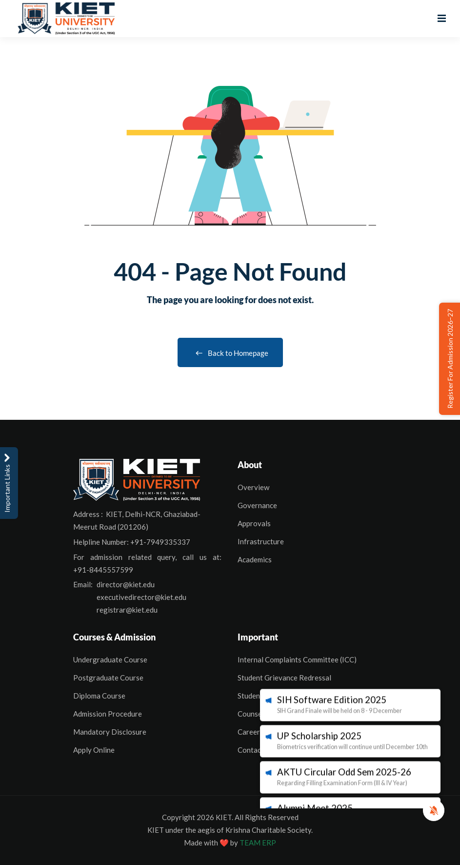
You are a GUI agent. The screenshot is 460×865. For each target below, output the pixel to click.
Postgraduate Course (108, 677)
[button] (433, 810)
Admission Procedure (107, 713)
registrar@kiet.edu (127, 609)
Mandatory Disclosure (109, 731)
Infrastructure (261, 541)
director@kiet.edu (126, 584)
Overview (253, 487)
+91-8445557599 (103, 569)
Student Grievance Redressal (284, 677)
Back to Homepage (230, 353)
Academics (255, 559)
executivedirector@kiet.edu (141, 597)
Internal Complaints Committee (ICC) (297, 659)
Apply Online (94, 749)
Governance (257, 505)
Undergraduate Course (110, 659)
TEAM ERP (258, 842)
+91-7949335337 (160, 541)
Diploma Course (99, 695)
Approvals (254, 523)
